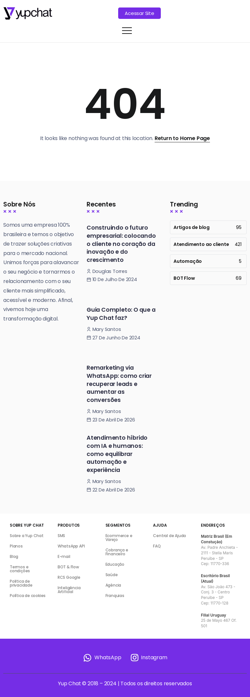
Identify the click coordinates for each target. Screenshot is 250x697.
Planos (16, 546)
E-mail (64, 556)
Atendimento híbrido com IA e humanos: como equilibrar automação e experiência (117, 454)
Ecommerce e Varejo (118, 537)
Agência (113, 585)
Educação (114, 564)
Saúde (111, 574)
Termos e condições (20, 569)
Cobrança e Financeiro (116, 552)
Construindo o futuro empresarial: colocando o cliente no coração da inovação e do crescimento (121, 244)
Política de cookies (28, 595)
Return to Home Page (182, 138)
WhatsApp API (71, 546)
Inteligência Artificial (69, 589)
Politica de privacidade (21, 583)
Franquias (114, 595)
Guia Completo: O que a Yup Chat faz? (121, 314)
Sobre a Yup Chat (27, 535)
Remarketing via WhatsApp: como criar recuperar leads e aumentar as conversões (119, 384)
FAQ (156, 546)
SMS (61, 535)
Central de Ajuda (169, 535)
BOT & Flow (68, 567)
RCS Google (69, 577)
